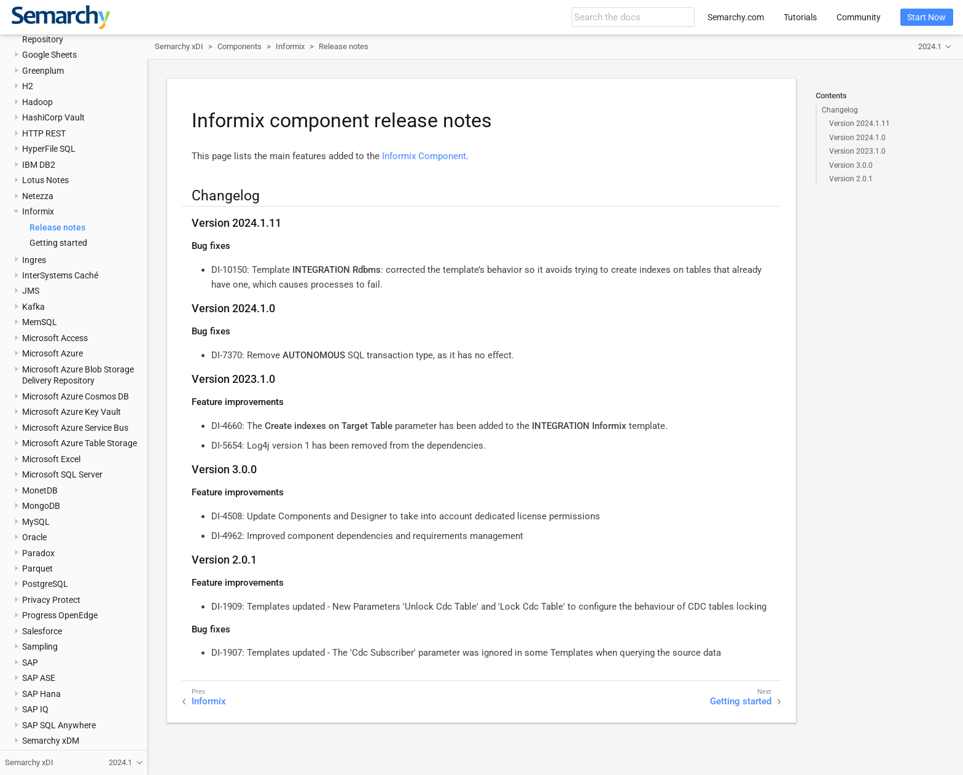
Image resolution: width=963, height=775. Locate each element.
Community (858, 17)
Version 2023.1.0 (857, 151)
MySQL (36, 522)
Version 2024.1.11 (859, 123)
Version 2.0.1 (851, 179)
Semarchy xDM (50, 740)
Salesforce (42, 631)
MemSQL (39, 322)
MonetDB (40, 490)
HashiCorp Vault (53, 117)
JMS (30, 291)
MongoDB (41, 506)
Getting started (58, 243)
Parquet (37, 568)
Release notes (57, 227)
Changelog (840, 110)
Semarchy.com (736, 17)
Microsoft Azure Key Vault (71, 412)
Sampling (40, 646)
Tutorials (800, 17)
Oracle (34, 537)
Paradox (38, 553)
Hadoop (37, 102)
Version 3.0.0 (851, 165)
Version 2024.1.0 (857, 137)
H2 (27, 86)
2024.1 (930, 46)
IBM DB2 (38, 165)
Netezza (37, 196)
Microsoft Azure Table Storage (79, 443)
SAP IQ (35, 709)
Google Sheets (49, 55)
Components (239, 46)
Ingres (34, 260)
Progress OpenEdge (60, 615)
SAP (30, 662)
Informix (38, 211)
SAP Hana (41, 694)
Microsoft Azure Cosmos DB (75, 396)
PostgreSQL (45, 584)
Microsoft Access (55, 338)
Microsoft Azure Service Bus (75, 428)
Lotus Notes (45, 180)
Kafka (33, 307)
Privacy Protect (51, 600)
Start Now (926, 17)
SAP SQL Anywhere (59, 725)
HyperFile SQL (49, 149)
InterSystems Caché (60, 275)
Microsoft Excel (51, 459)
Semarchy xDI (179, 46)
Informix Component (424, 156)
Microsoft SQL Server (62, 474)
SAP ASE (38, 678)
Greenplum (43, 71)
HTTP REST (44, 133)
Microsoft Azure (52, 353)
